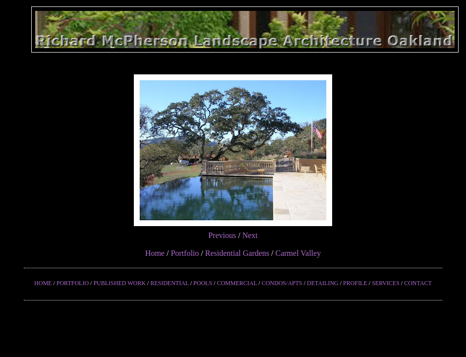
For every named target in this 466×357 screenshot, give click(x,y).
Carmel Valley (298, 253)
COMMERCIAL (237, 283)
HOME (43, 283)
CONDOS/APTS (282, 283)
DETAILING (323, 283)
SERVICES (386, 283)
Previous (222, 235)
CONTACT (418, 283)
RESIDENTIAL (169, 283)
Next (250, 235)
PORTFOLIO (73, 283)
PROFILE (355, 283)
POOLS (202, 283)
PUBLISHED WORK (119, 283)
